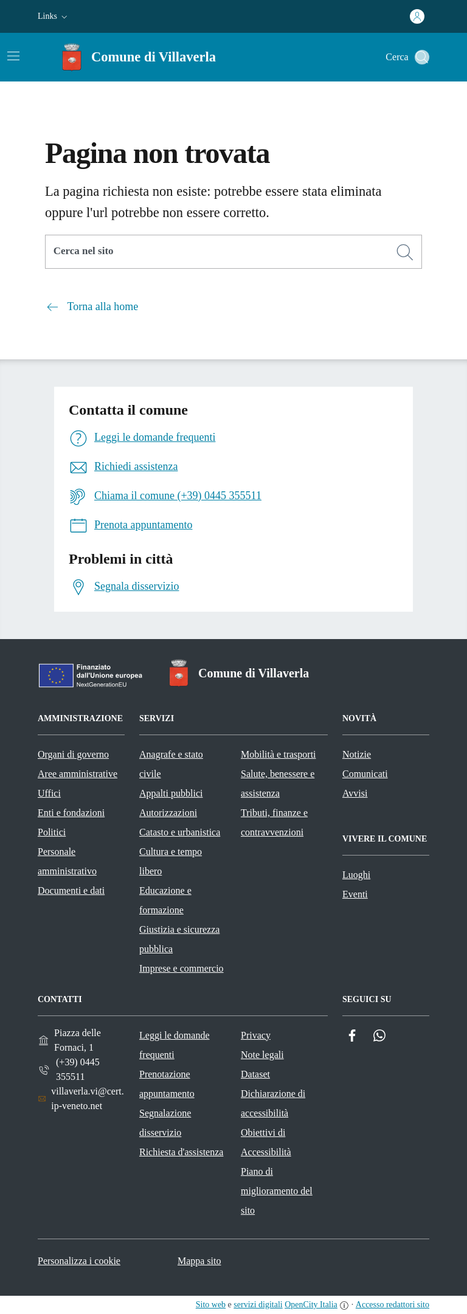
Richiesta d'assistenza (181, 1152)
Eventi (355, 894)
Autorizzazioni (168, 812)
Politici (52, 832)
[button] (54, 16)
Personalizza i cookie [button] (79, 1261)
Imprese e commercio (181, 968)
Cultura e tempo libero (170, 861)
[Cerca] (405, 252)
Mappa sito (199, 1261)
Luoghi (356, 875)
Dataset (255, 1074)
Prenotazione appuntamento (167, 1084)
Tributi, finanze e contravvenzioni (274, 822)
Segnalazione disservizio (165, 1123)
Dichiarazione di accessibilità (273, 1103)
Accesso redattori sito (392, 1304)
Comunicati (365, 774)
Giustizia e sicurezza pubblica (179, 939)
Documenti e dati (71, 890)
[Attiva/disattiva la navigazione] (13, 56)
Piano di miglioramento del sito (277, 1190)
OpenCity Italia (311, 1304)
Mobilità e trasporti (278, 754)
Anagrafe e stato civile (171, 764)
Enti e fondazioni (71, 812)
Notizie (356, 754)
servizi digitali (258, 1304)
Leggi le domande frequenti (174, 1045)
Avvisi (354, 793)
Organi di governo (73, 754)
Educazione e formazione (165, 900)
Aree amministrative (77, 774)
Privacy (256, 1035)
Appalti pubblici (170, 793)
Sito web (211, 1304)
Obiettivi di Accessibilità (266, 1142)
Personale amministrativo (67, 861)
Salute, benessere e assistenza (277, 783)
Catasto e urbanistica (179, 832)
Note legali (262, 1054)
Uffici (49, 793)
